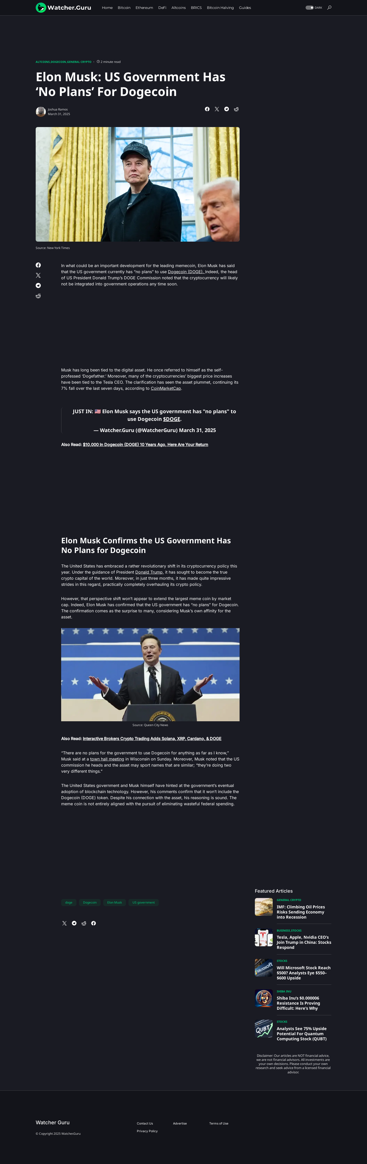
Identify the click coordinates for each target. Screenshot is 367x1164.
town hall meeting (107, 758)
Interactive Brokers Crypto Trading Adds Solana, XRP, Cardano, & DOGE (152, 738)
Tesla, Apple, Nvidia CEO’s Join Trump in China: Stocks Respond (304, 942)
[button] (313, 8)
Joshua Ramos (58, 109)
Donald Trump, (149, 572)
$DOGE (171, 418)
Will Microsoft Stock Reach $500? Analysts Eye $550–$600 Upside (304, 972)
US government (144, 902)
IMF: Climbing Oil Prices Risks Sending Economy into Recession (301, 912)
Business (283, 930)
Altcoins (43, 62)
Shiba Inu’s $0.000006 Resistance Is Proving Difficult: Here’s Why (298, 1003)
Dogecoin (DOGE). (186, 271)
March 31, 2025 (197, 430)
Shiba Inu (284, 991)
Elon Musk (114, 902)
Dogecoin (58, 62)
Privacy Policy (147, 1131)
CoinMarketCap (166, 388)
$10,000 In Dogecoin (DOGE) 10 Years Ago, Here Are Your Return (145, 444)
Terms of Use (218, 1123)
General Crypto (79, 62)
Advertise (180, 1123)
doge (68, 902)
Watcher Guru (53, 1122)
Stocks (296, 930)
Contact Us (145, 1123)
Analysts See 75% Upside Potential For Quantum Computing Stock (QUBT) (302, 1033)
